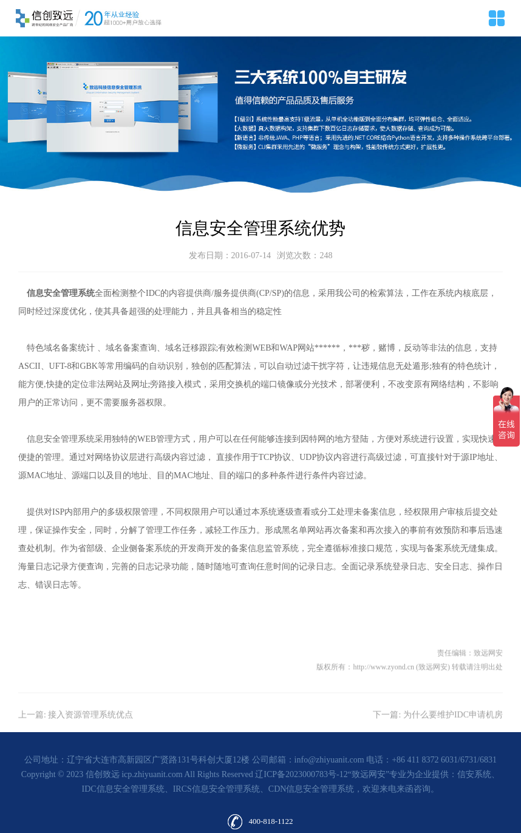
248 (325, 255)
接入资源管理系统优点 (90, 735)
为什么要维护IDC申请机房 (453, 735)
